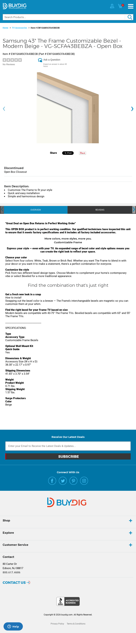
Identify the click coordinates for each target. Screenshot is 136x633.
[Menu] (130, 6)
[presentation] (3, 109)
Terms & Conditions (76, 624)
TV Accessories (19, 28)
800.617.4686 (11, 572)
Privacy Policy (57, 624)
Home (5, 28)
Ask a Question (51, 59)
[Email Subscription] (68, 446)
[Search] (68, 17)
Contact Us (14, 582)
